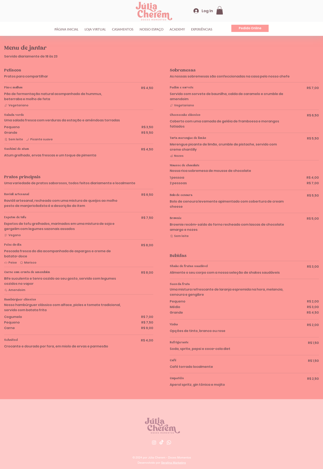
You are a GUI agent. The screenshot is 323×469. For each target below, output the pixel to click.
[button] (219, 10)
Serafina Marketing (173, 462)
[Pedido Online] (250, 28)
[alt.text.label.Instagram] (154, 442)
